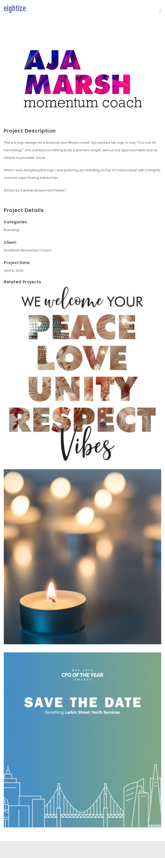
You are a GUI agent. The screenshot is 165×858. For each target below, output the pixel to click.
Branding (11, 229)
